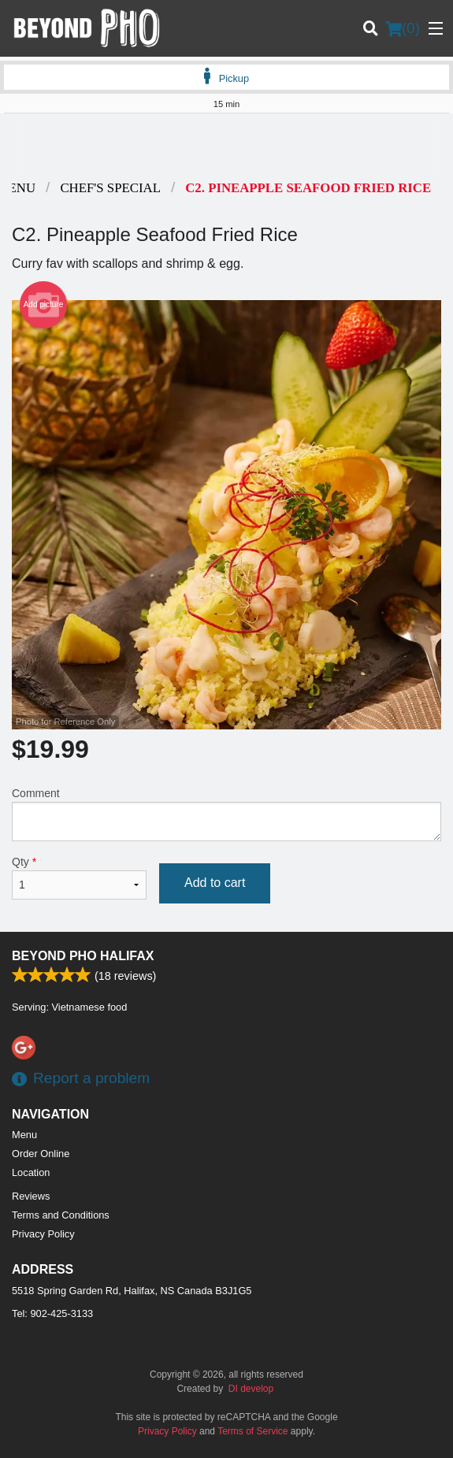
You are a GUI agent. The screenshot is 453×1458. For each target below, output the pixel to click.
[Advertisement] (226, 145)
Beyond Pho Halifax (83, 956)
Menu (24, 1135)
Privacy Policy (43, 1234)
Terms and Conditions (61, 1215)
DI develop (250, 1388)
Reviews (31, 1196)
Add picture (44, 304)
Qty (79, 877)
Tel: (52, 1313)
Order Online (40, 1153)
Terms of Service (252, 1431)
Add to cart (214, 882)
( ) (402, 28)
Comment (226, 814)
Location (31, 1172)
